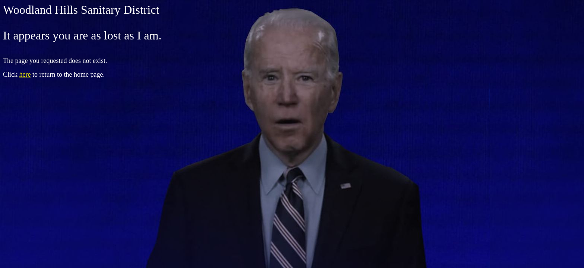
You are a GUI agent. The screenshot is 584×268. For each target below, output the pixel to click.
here (25, 74)
